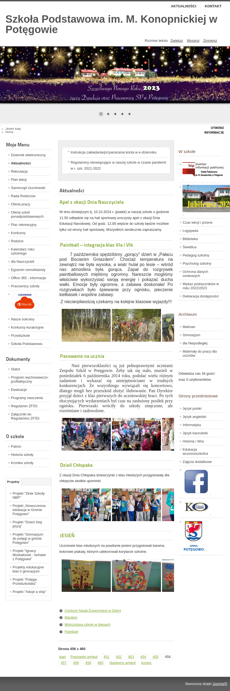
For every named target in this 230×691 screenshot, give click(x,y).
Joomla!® (220, 684)
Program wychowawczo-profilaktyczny (30, 379)
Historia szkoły (22, 455)
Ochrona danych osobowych (195, 274)
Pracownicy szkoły (25, 286)
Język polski (192, 408)
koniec (146, 663)
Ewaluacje (19, 390)
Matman (189, 327)
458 (76, 663)
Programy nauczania (27, 398)
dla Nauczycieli (22, 261)
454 (143, 657)
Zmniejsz (210, 41)
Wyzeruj (193, 41)
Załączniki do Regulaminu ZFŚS (25, 416)
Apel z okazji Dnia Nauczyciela (91, 202)
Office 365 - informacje (28, 278)
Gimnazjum (191, 335)
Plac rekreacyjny (24, 225)
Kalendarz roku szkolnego (22, 251)
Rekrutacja (19, 171)
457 (64, 663)
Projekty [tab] (13, 481)
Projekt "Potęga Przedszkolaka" (25, 581)
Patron (16, 446)
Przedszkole (20, 335)
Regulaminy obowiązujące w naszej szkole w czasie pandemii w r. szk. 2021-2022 (118, 165)
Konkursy (18, 233)
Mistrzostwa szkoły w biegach (87, 624)
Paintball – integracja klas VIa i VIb (96, 245)
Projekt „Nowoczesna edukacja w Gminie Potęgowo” (29, 510)
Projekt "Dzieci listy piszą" (27, 524)
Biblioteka (190, 239)
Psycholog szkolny (197, 263)
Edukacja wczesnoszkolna (195, 451)
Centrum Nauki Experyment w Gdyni (93, 611)
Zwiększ (176, 41)
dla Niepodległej (195, 343)
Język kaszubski (195, 433)
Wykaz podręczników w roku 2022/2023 (201, 286)
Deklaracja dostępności (201, 296)
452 (119, 657)
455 (155, 657)
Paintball (71, 632)
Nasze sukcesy (22, 319)
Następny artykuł (122, 663)
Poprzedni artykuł (83, 657)
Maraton (71, 617)
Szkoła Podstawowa (26, 344)
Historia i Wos (193, 441)
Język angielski (194, 417)
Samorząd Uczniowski (28, 188)
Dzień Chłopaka (76, 465)
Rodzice (17, 241)
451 (106, 657)
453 (131, 657)
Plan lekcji (19, 180)
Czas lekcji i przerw (198, 222)
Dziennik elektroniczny (28, 155)
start (62, 657)
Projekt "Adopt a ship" (29, 592)
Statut (15, 369)
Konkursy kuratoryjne (27, 327)
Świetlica (189, 247)
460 (100, 663)
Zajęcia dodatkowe (197, 462)
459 (88, 663)
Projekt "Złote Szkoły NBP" (29, 495)
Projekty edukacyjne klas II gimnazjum (28, 569)
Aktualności (183, 6)
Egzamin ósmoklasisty (28, 270)
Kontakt (213, 6)
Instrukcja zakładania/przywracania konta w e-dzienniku (114, 152)
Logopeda (190, 231)
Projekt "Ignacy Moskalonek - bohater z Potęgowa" (29, 555)
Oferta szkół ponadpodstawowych (27, 214)
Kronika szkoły (22, 463)
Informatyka (192, 425)
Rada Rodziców (23, 196)
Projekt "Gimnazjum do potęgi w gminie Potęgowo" (28, 538)
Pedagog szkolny (196, 255)
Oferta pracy (20, 204)
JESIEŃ (67, 535)
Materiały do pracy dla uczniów (200, 353)
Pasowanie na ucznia (82, 356)
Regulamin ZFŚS (24, 406)
